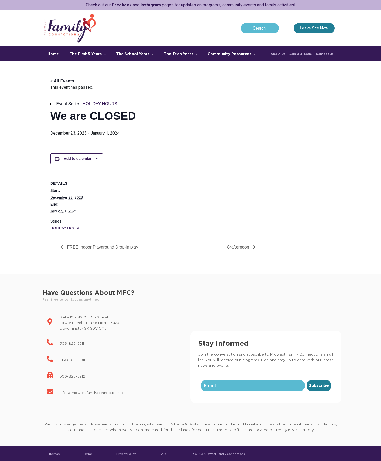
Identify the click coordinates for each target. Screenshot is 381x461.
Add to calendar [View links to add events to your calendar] (78, 159)
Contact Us (324, 53)
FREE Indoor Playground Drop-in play (102, 247)
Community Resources (231, 54)
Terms (88, 454)
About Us (278, 53)
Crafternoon (238, 247)
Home (53, 54)
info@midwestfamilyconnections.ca (92, 392)
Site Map (54, 454)
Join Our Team (300, 53)
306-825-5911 (72, 343)
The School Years (134, 54)
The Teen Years (180, 54)
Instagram (150, 4)
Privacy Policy (126, 454)
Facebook (122, 4)
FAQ (163, 454)
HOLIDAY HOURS (65, 228)
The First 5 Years (88, 54)
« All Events (62, 81)
